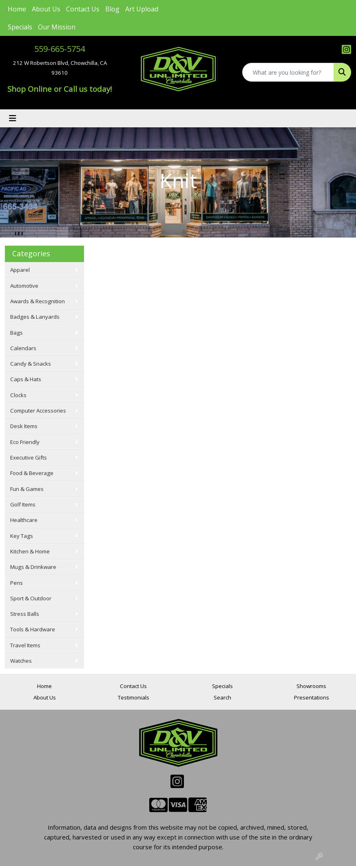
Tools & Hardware (32, 629)
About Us (46, 8)
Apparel (20, 269)
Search (222, 697)
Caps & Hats (25, 379)
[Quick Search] (288, 72)
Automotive (24, 285)
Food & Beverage (31, 473)
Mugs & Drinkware (33, 567)
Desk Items (24, 426)
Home (17, 8)
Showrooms (311, 686)
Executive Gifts (28, 457)
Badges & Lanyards (35, 316)
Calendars (23, 348)
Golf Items (22, 504)
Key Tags (21, 536)
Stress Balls (24, 613)
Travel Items (25, 645)
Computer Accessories (38, 410)
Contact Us (83, 8)
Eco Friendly (25, 442)
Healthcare (24, 520)
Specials (20, 26)
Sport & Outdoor (30, 598)
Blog (112, 8)
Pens (16, 582)
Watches (21, 660)
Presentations (311, 697)
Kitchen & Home (30, 551)
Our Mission (56, 26)
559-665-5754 (59, 48)
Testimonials (133, 697)
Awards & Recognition (37, 301)
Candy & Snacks (30, 363)
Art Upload (141, 8)
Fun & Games (27, 489)
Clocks (18, 395)
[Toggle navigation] (12, 118)
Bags (16, 332)
